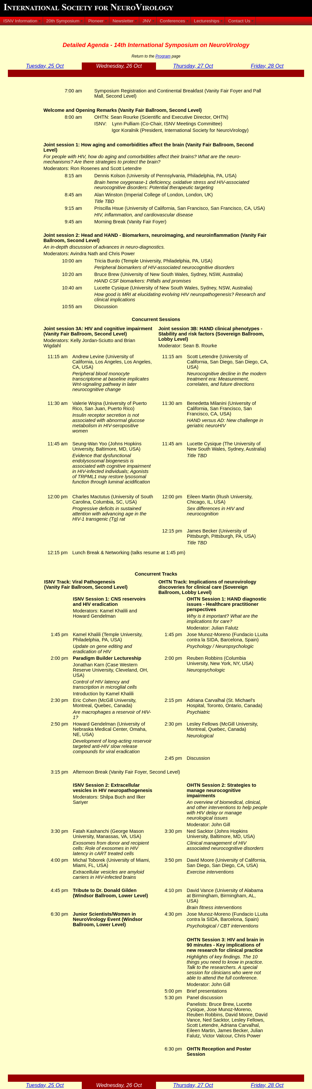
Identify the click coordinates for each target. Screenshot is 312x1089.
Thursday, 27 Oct (193, 66)
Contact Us (239, 20)
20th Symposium (62, 20)
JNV (147, 20)
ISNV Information (20, 20)
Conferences (172, 20)
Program (162, 56)
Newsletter (123, 20)
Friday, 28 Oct (267, 66)
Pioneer (96, 20)
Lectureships (206, 20)
